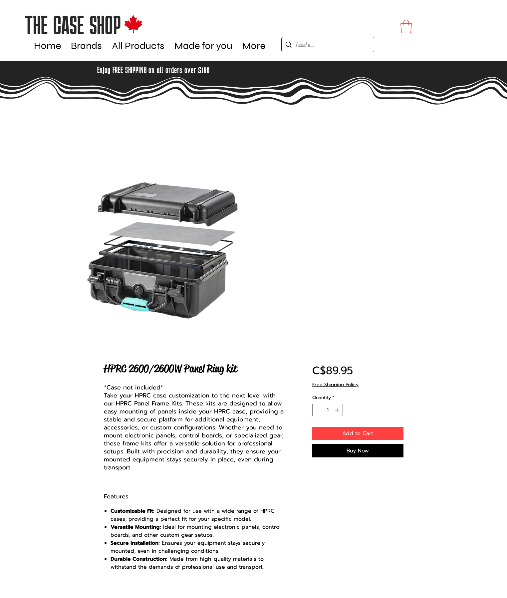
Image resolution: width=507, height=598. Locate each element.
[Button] (84, 24)
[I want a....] (328, 44)
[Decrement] (317, 410)
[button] (86, 44)
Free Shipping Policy (335, 384)
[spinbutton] (328, 410)
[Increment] (338, 410)
